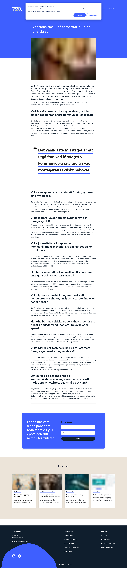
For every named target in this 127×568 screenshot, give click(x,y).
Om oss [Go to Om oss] (104, 535)
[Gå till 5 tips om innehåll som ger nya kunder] (77, 491)
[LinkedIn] (15, 557)
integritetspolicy (82, 8)
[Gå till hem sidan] (17, 9)
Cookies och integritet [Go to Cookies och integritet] (65, 564)
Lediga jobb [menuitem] (102, 9)
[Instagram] (20, 557)
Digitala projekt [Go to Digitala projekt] (70, 543)
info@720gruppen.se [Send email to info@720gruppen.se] (20, 541)
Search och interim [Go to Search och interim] (71, 547)
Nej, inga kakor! (93, 15)
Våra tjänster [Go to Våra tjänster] (69, 535)
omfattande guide (58, 396)
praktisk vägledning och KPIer (61, 370)
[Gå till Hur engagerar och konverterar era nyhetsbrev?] (50, 491)
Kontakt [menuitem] (111, 9)
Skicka (78, 438)
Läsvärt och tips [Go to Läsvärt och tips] (107, 547)
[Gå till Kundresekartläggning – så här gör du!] (24, 491)
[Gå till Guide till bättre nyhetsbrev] (103, 491)
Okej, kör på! (80, 15)
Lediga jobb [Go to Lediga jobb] (105, 539)
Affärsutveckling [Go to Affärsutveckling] (70, 539)
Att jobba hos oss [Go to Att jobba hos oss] (108, 543)
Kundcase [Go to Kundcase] (68, 551)
